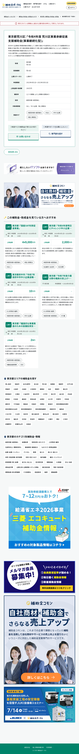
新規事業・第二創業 (11, 462)
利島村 (34, 404)
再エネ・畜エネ (53, 452)
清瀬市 (57, 389)
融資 (46, 472)
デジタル (26, 452)
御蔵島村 (41, 419)
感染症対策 (9, 467)
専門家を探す (37, 4)
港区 (57, 419)
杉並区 (16, 399)
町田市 (32, 419)
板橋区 (53, 384)
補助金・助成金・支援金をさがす (28, 16)
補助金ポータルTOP (9, 16)
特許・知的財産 (58, 467)
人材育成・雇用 (54, 442)
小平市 (45, 394)
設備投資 (25, 442)
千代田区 (17, 404)
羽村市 (25, 414)
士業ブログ (26, 7)
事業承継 (50, 462)
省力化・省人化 (27, 462)
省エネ (42, 452)
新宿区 (7, 399)
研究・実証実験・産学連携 (13, 457)
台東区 (42, 399)
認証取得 (38, 472)
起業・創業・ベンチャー (12, 452)
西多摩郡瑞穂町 (40, 409)
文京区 (24, 419)
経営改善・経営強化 (11, 442)
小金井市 (26, 394)
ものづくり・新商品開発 (49, 447)
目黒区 (28, 424)
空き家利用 (39, 462)
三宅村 (65, 419)
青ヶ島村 (8, 384)
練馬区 (61, 409)
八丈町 (17, 414)
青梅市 (7, 389)
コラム (45, 4)
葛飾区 (42, 389)
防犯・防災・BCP (31, 457)
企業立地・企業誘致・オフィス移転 (28, 467)
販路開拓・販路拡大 (31, 447)
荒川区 (44, 384)
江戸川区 (70, 384)
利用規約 (49, 747)
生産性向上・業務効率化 (13, 447)
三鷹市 (50, 419)
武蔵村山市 (19, 424)
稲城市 (61, 384)
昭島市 (17, 384)
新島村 (50, 404)
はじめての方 (36, 7)
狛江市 (53, 394)
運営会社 (27, 747)
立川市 (50, 399)
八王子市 (8, 414)
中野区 (42, 404)
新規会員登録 (71, 3)
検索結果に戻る (13, 152)
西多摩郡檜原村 (26, 409)
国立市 (65, 389)
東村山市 (46, 414)
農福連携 (54, 472)
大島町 (16, 389)
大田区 (24, 389)
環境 (34, 452)
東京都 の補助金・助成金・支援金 (49, 16)
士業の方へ (52, 4)
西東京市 (53, 409)
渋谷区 (70, 394)
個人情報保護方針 (38, 747)
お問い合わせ (23, 136)
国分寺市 (36, 394)
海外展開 (43, 457)
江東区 (17, 394)
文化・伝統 (68, 462)
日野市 (64, 414)
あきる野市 (26, 384)
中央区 (67, 399)
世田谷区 (33, 399)
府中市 (7, 419)
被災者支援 (46, 467)
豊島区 (25, 404)
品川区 (61, 394)
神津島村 (8, 394)
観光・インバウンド (56, 457)
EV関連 (58, 462)
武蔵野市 (8, 424)
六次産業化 (27, 472)
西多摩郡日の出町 (11, 409)
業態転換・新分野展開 (12, 472)
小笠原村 (33, 389)
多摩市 (58, 399)
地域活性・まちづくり (38, 442)
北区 (49, 389)
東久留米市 (35, 414)
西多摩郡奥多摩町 (62, 404)
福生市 (16, 419)
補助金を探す (27, 4)
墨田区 (24, 399)
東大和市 (56, 414)
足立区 (36, 384)
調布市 (7, 404)
